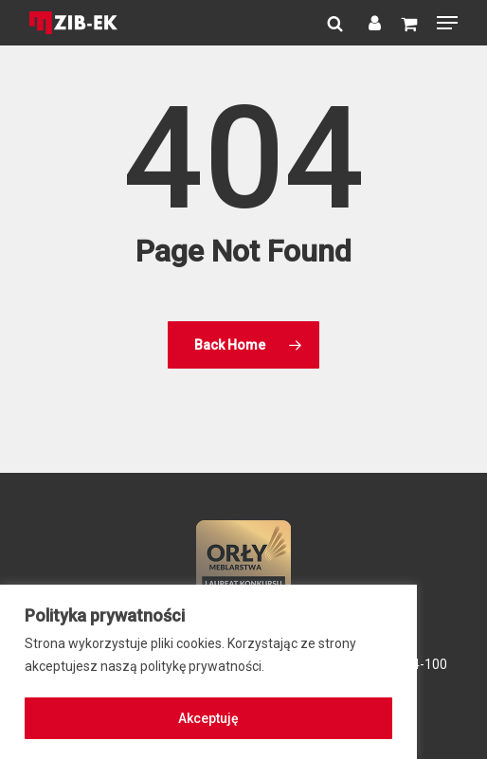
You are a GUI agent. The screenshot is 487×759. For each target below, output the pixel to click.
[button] (447, 22)
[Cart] (408, 22)
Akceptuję (208, 718)
